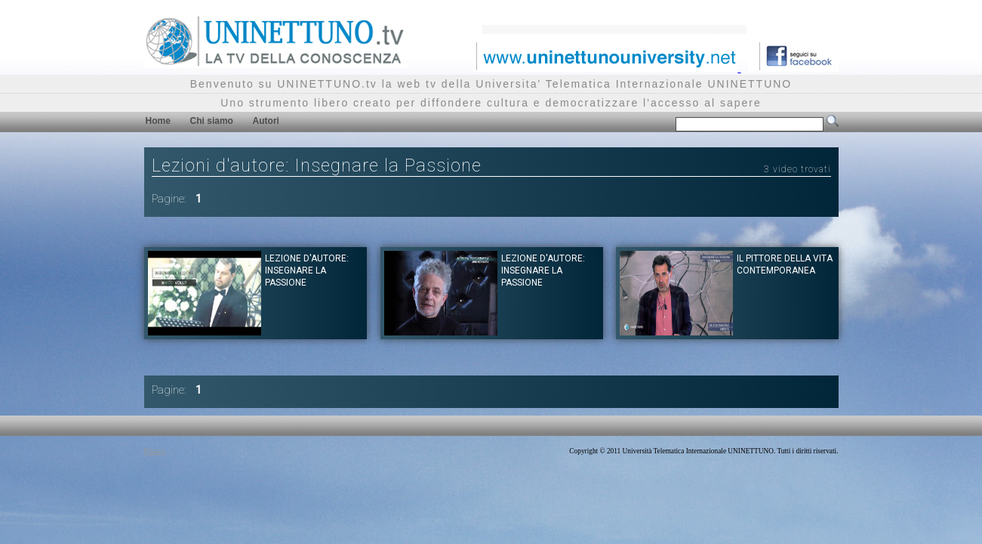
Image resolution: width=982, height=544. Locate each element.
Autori (266, 121)
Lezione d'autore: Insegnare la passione (307, 270)
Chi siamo (211, 121)
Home (158, 121)
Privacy (155, 451)
